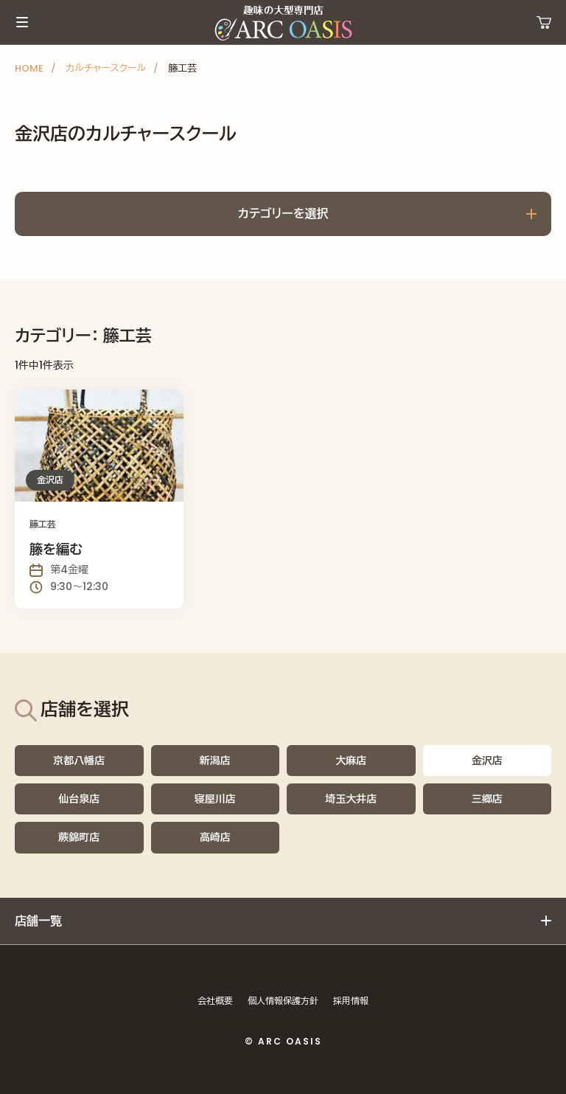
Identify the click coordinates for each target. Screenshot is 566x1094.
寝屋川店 (215, 799)
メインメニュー (22, 22)
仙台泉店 (78, 799)
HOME (29, 68)
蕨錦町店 (78, 837)
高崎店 (215, 837)
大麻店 (350, 760)
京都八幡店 (79, 760)
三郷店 (487, 799)
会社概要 (215, 1000)
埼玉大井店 (351, 799)
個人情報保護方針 (283, 1000)
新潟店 (215, 760)
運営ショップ (544, 22)
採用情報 (350, 1000)
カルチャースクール (106, 68)
